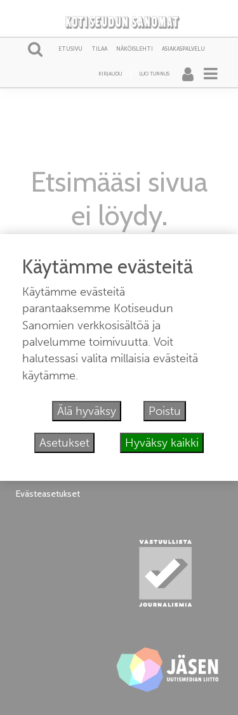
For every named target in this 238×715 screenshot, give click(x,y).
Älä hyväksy (86, 411)
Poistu (165, 411)
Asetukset (64, 443)
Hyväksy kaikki (162, 443)
